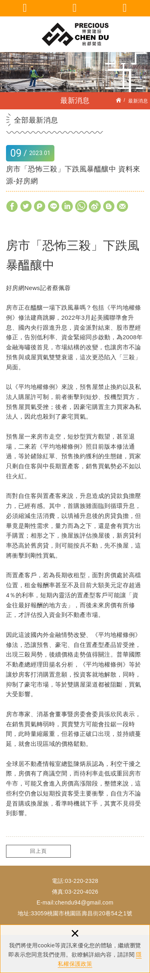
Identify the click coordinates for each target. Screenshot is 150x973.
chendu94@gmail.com (84, 902)
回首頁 (125, 8)
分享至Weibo (95, 206)
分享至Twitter (26, 206)
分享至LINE (54, 206)
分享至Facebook (12, 206)
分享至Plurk (40, 206)
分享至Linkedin (67, 206)
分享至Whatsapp (81, 206)
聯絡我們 (75, 8)
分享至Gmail (122, 206)
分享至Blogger (109, 206)
